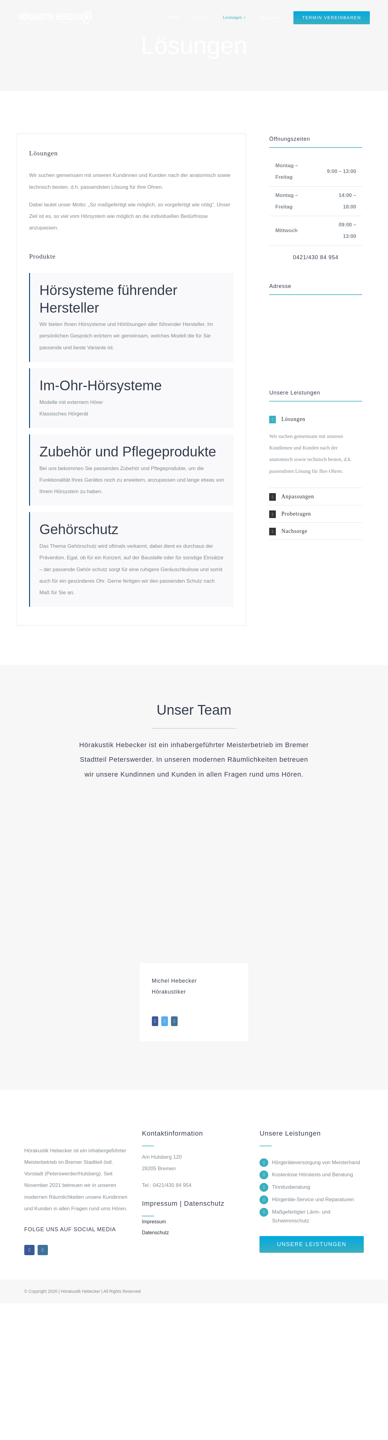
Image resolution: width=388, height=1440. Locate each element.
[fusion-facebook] (155, 1021)
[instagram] (43, 1250)
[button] (315, 419)
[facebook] (29, 1250)
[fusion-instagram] (174, 1021)
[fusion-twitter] (164, 1021)
